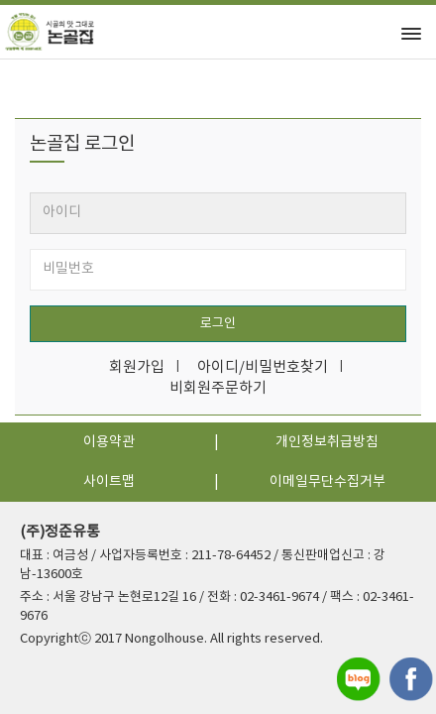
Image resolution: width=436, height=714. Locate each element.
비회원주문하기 (218, 388)
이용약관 (109, 442)
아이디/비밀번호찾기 (262, 367)
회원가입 (136, 367)
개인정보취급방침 (327, 442)
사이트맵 (109, 482)
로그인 (218, 323)
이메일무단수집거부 (327, 482)
